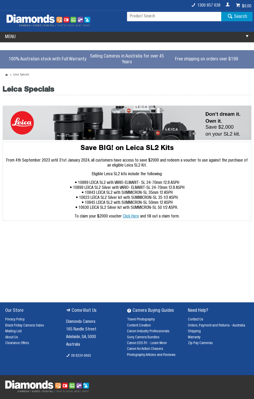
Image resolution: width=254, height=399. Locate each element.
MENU (10, 37)
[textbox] (174, 16)
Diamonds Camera (80, 322)
